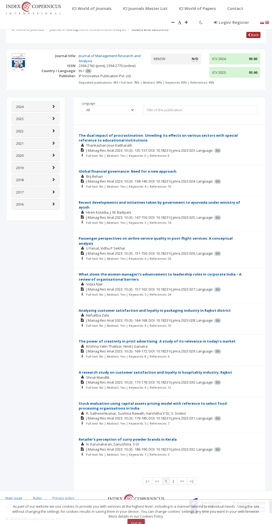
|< (147, 481)
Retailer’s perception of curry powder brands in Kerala (128, 439)
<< (157, 481)
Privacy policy (63, 498)
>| (192, 481)
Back (253, 34)
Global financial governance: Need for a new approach (127, 171)
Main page (13, 498)
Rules (37, 498)
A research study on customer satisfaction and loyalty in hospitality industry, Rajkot (155, 372)
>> (182, 481)
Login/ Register (231, 22)
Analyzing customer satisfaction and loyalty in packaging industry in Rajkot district (155, 310)
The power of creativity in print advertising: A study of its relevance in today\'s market (157, 341)
